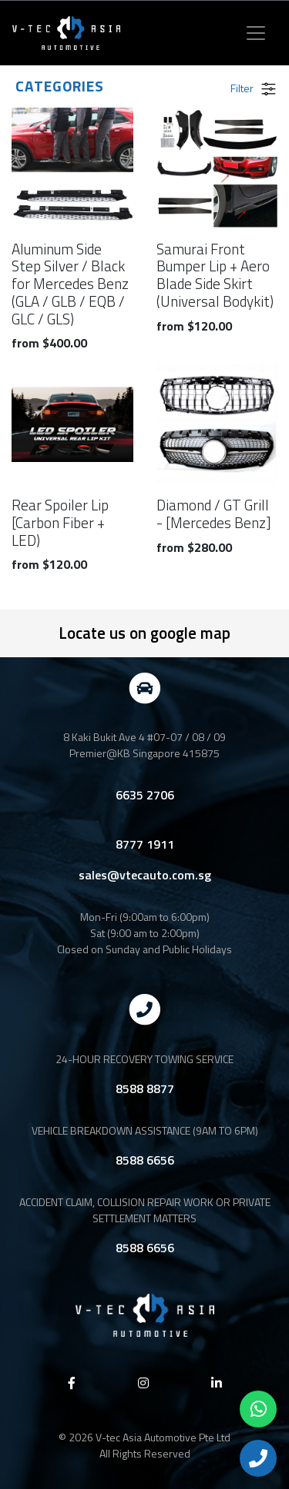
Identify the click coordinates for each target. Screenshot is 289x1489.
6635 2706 (145, 795)
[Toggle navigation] (256, 33)
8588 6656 (145, 1160)
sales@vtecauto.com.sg (145, 875)
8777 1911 (145, 844)
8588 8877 (145, 1088)
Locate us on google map (144, 632)
